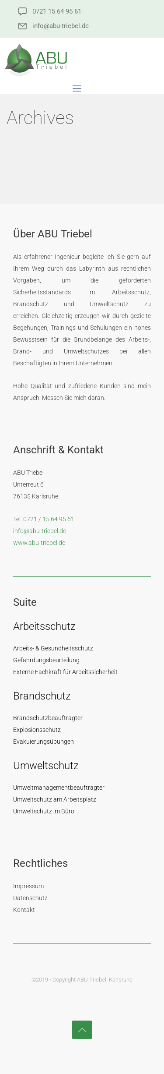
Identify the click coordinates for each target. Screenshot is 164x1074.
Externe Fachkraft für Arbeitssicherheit (65, 671)
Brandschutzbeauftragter (48, 717)
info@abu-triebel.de (60, 26)
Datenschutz (30, 897)
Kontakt (24, 909)
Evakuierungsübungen (43, 741)
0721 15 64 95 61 (56, 11)
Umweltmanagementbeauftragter (59, 787)
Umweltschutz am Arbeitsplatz (54, 799)
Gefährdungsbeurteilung (46, 660)
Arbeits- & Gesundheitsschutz (53, 648)
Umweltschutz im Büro (43, 811)
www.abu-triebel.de (39, 542)
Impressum (28, 886)
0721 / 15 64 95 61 (48, 519)
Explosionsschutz (37, 729)
